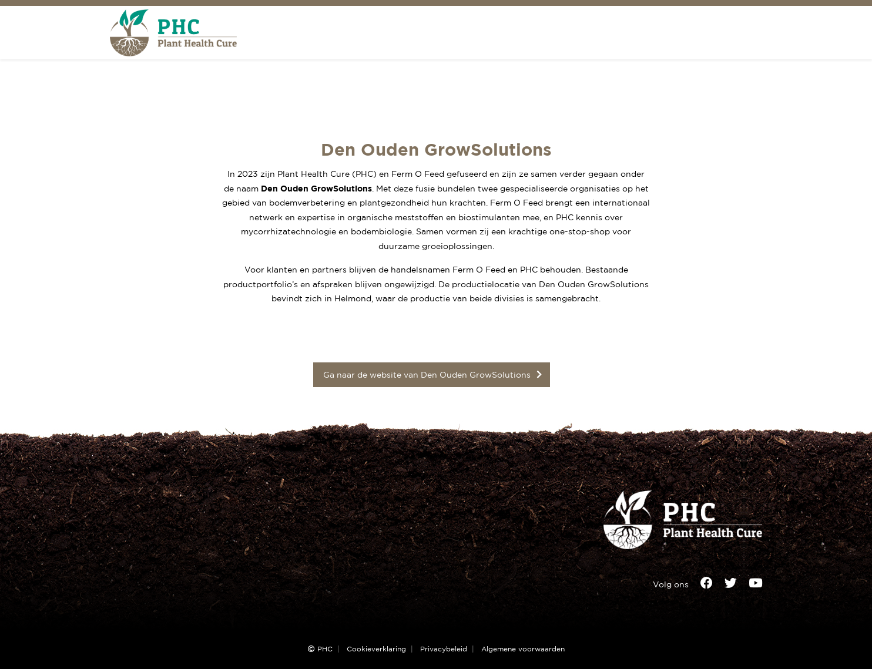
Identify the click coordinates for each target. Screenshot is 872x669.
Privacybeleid (443, 649)
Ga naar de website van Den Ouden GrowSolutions (427, 374)
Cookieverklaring (376, 649)
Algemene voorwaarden (523, 649)
